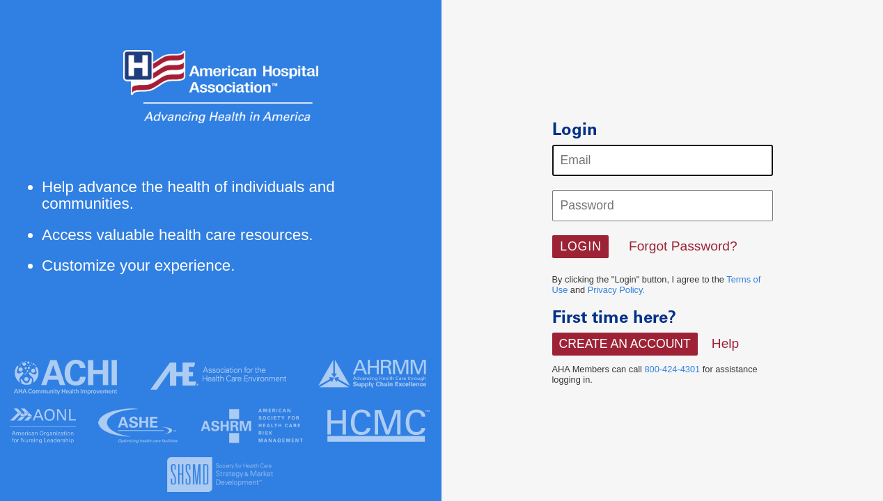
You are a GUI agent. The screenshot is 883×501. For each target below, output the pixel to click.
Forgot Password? (683, 246)
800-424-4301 (673, 369)
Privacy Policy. (616, 290)
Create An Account (625, 344)
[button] (580, 246)
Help (725, 343)
